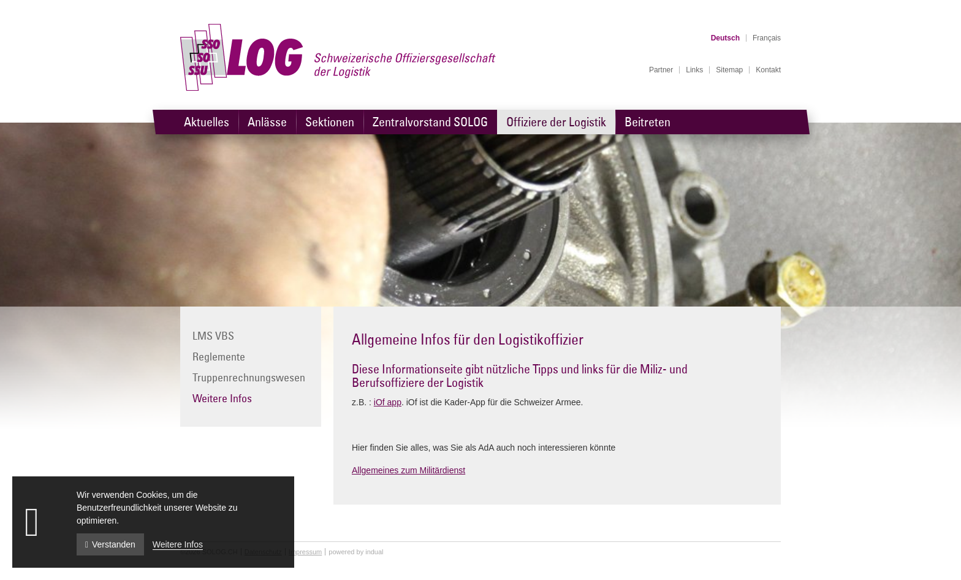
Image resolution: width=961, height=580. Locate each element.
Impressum (305, 551)
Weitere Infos (178, 544)
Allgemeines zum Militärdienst (408, 470)
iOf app (387, 402)
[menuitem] (661, 70)
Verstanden (110, 544)
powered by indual (356, 551)
